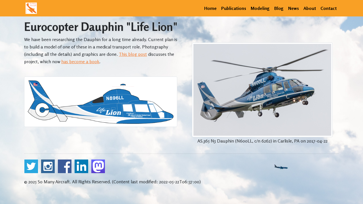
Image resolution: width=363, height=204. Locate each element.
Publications (233, 8)
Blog (279, 8)
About (309, 8)
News (293, 8)
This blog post (133, 54)
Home (210, 8)
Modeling (260, 8)
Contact (328, 8)
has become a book (80, 61)
